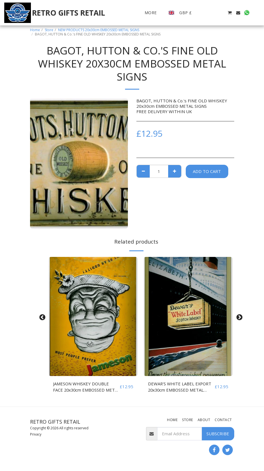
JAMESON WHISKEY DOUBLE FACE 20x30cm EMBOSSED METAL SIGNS (81, 387)
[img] (93, 316)
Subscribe (217, 434)
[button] (204, 13)
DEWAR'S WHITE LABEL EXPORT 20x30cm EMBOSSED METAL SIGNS (180, 387)
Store (49, 30)
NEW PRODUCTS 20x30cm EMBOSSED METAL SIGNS (98, 30)
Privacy (35, 434)
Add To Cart (207, 171)
